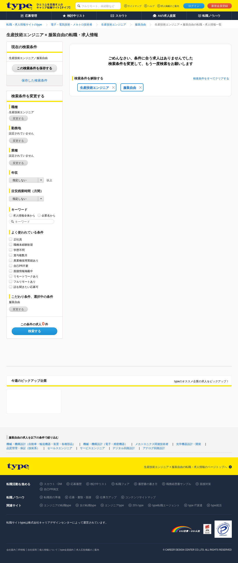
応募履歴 (76, 484)
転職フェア (122, 484)
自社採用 (32, 550)
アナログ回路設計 (154, 448)
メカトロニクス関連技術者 (151, 444)
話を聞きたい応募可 (26, 287)
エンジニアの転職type (57, 505)
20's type (138, 505)
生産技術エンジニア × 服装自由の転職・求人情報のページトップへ (185, 467)
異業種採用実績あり (26, 260)
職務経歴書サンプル (178, 484)
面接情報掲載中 (23, 271)
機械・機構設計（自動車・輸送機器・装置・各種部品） (40, 444)
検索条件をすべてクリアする (211, 78)
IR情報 (21, 550)
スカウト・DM (53, 484)
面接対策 (205, 484)
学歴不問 (19, 250)
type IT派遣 (195, 505)
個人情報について (48, 550)
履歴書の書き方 (148, 484)
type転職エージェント (166, 505)
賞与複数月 (20, 255)
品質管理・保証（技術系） (23, 448)
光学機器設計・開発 (188, 444)
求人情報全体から (24, 215)
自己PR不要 (21, 265)
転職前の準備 (52, 497)
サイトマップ (134, 6)
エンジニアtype (114, 505)
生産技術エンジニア (97, 88)
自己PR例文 (51, 489)
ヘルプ (151, 6)
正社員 (18, 239)
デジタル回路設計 (124, 448)
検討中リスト (98, 484)
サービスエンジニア (92, 448)
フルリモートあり (25, 281)
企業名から (48, 215)
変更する (18, 118)
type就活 (216, 505)
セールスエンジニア (59, 448)
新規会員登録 (219, 6)
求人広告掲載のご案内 (87, 550)
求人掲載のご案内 (170, 6)
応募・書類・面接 (80, 497)
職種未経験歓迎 (23, 244)
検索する (34, 331)
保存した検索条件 (34, 80)
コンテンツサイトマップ (140, 497)
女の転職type (88, 505)
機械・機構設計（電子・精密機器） (105, 444)
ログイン (193, 6)
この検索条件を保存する (34, 68)
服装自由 (132, 88)
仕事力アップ (108, 497)
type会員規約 (67, 550)
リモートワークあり (26, 276)
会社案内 (11, 550)
